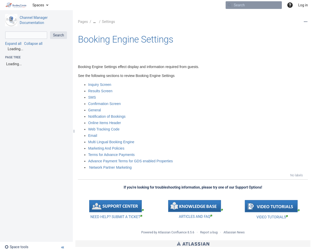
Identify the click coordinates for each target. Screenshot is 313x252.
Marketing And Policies (106, 148)
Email (92, 136)
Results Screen (100, 91)
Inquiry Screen (99, 85)
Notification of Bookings (106, 116)
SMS (92, 97)
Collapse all (33, 44)
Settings (108, 22)
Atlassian (193, 243)
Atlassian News (234, 232)
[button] (290, 5)
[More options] (305, 21)
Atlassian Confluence (172, 232)
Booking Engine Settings (125, 39)
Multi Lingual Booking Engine (111, 142)
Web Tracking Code (104, 129)
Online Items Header (104, 123)
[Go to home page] (16, 5)
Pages (83, 22)
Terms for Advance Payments (111, 155)
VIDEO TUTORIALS (272, 217)
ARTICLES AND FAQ (195, 217)
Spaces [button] (38, 5)
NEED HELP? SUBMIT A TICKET (116, 217)
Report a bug (208, 232)
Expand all (13, 44)
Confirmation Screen (104, 104)
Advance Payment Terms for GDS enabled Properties (130, 161)
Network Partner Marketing (110, 167)
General (94, 110)
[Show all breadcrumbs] (94, 22)
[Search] (229, 5)
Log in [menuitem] (303, 5)
